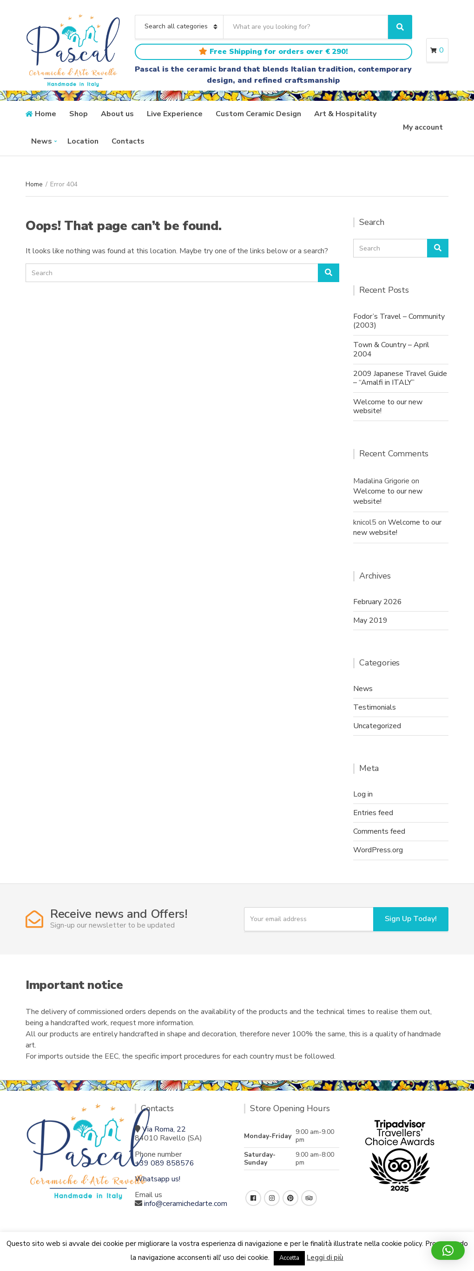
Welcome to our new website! (387, 406)
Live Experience (175, 114)
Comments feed (379, 831)
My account (423, 127)
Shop (78, 114)
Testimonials (374, 707)
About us (117, 114)
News (41, 141)
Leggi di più (325, 1257)
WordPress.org (378, 850)
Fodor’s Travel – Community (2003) (399, 320)
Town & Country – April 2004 (391, 349)
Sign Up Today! (411, 919)
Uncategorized (377, 726)
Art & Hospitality (345, 114)
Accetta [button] (289, 1258)
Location (83, 141)
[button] (448, 1250)
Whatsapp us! (157, 1179)
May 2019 (370, 620)
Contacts (128, 141)
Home (45, 114)
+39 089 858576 (164, 1163)
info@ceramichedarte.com (185, 1204)
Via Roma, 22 (164, 1129)
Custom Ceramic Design (258, 114)
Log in (363, 794)
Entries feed (373, 813)
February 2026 (377, 602)
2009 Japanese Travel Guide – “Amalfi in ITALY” (400, 378)
